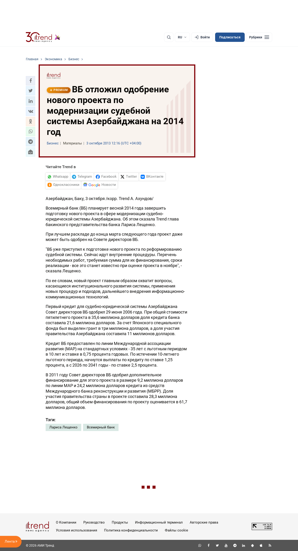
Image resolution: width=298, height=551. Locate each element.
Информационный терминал (159, 522)
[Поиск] (168, 37)
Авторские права (204, 522)
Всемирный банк (101, 427)
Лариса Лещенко (63, 427)
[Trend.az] (43, 37)
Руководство (94, 522)
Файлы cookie (176, 530)
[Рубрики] (259, 37)
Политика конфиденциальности (131, 530)
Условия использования (76, 530)
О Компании (66, 522)
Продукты (120, 522)
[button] (30, 81)
